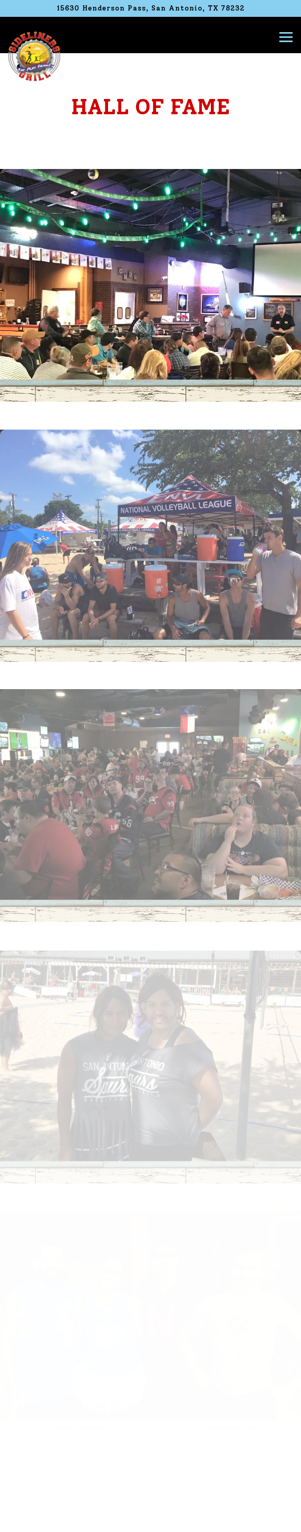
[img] (150, 274)
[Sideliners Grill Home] (34, 55)
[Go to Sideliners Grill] (150, 8)
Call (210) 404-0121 (151, 1492)
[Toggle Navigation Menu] (286, 37)
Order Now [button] (151, 1519)
